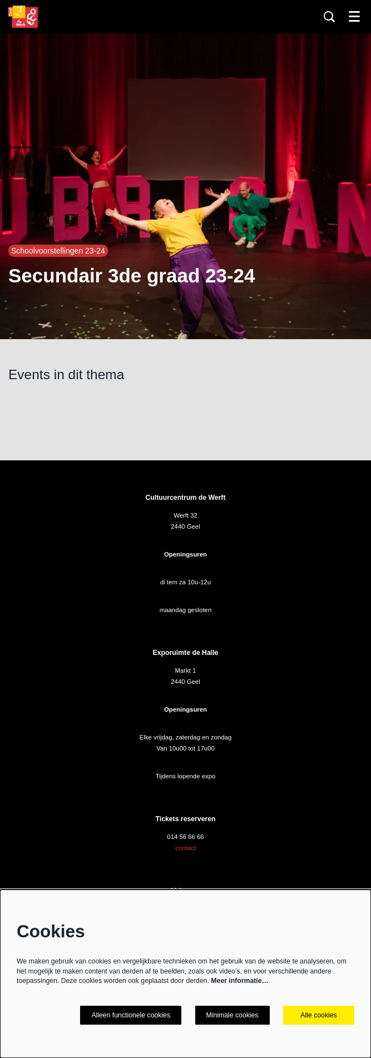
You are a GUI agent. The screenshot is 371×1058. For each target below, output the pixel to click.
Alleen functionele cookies (130, 1015)
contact (185, 848)
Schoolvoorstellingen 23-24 (58, 250)
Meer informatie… (239, 981)
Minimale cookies (232, 1015)
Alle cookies (318, 1015)
